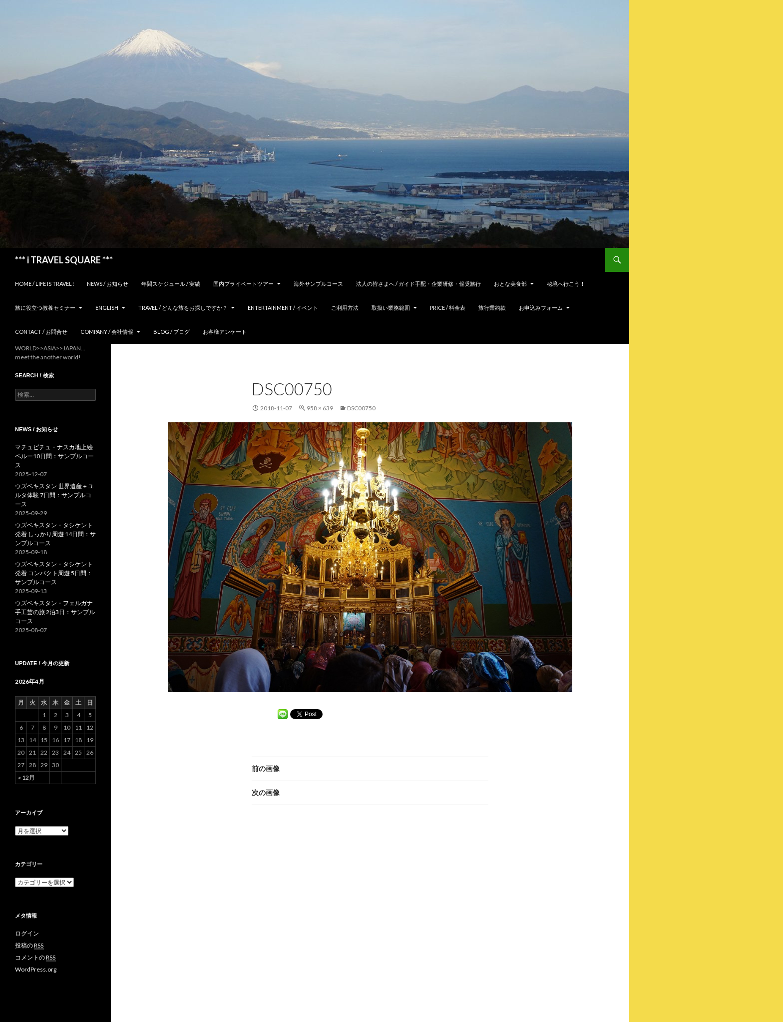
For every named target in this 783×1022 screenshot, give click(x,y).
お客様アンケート (225, 331)
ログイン (27, 933)
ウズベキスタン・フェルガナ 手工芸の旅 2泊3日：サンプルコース (55, 612)
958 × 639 (320, 408)
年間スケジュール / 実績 (170, 283)
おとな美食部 (510, 283)
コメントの (35, 958)
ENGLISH (106, 307)
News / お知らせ (107, 283)
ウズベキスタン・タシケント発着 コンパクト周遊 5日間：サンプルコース (54, 573)
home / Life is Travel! (44, 283)
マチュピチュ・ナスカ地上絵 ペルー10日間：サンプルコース (54, 456)
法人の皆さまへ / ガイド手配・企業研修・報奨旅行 (418, 283)
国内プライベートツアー (243, 283)
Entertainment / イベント (283, 307)
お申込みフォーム (541, 307)
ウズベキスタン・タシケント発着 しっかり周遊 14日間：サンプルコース (55, 534)
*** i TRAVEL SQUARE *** (64, 259)
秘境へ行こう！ (566, 283)
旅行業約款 (492, 307)
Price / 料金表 (447, 307)
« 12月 (26, 777)
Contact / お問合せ (41, 331)
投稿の (29, 946)
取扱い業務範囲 (391, 307)
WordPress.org (35, 969)
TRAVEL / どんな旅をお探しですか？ (183, 307)
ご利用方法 (345, 307)
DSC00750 (361, 408)
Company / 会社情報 (106, 331)
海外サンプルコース (318, 283)
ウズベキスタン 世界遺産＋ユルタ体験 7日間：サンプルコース (54, 495)
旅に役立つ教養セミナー (45, 307)
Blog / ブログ (171, 331)
